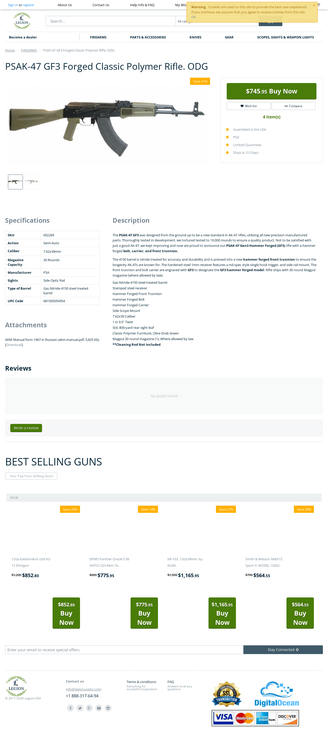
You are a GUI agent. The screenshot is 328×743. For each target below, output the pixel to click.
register (28, 5)
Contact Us (101, 5)
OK (193, 17)
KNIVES (195, 37)
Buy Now (271, 91)
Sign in (13, 5)
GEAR (229, 37)
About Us (65, 5)
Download (14, 344)
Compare (293, 106)
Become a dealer (23, 37)
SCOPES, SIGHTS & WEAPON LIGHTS (285, 37)
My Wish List (184, 5)
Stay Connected (283, 649)
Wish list (249, 106)
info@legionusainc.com (83, 689)
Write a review (26, 427)
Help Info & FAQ (142, 5)
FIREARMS (98, 37)
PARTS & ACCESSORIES (148, 37)
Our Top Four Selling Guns (31, 476)
